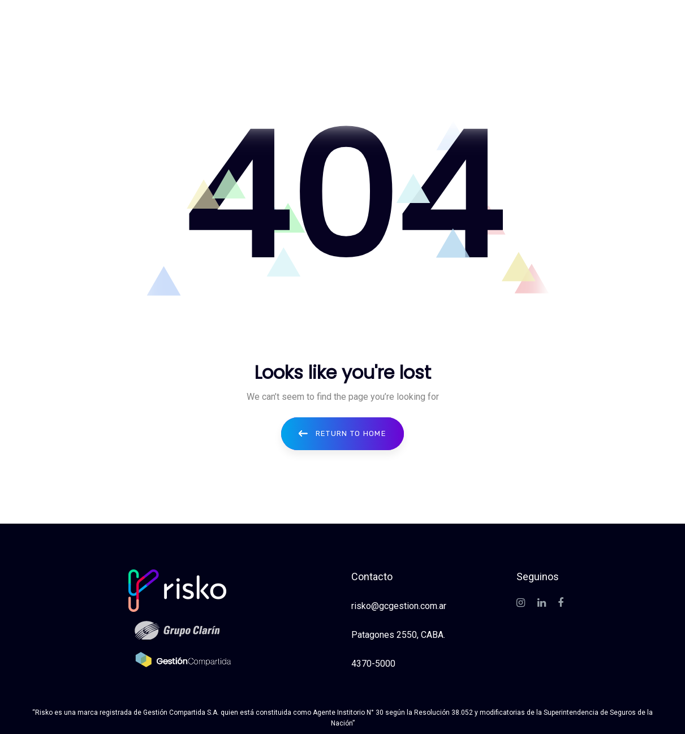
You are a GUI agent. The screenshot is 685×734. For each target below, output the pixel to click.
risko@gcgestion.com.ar (398, 606)
